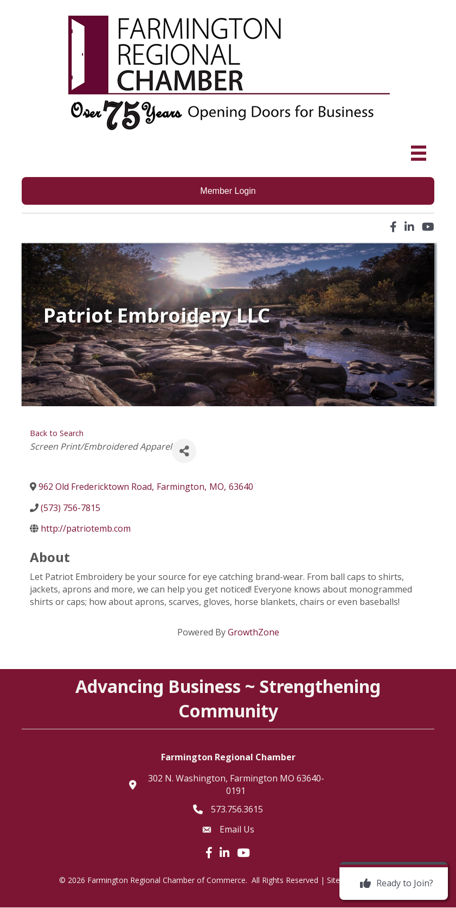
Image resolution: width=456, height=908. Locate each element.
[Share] (184, 451)
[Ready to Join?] (394, 883)
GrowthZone (253, 633)
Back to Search (57, 433)
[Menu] (418, 153)
